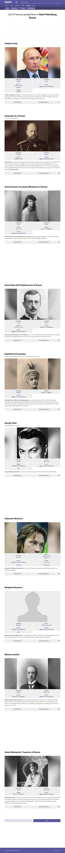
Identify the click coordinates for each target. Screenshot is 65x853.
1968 (49, 556)
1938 (47, 327)
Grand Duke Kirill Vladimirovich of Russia (23, 285)
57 (47, 558)
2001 (19, 466)
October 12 (17, 327)
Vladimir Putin (11, 43)
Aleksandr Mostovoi (14, 518)
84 (24, 466)
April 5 (45, 461)
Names (11, 5)
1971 (46, 392)
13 (23, 794)
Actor (18, 468)
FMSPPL (8, 2)
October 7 (17, 85)
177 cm (45, 562)
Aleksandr (18, 557)
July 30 (45, 789)
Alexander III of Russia (15, 116)
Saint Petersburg (49, 86)
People (6, 5)
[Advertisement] (32, 30)
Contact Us (57, 850)
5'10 (49, 562)
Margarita (18, 625)
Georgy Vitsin (11, 423)
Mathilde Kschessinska (15, 354)
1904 (48, 789)
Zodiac (22, 5)
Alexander (18, 154)
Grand (18, 224)
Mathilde (18, 392)
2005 (19, 629)
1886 (48, 692)
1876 (21, 327)
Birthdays (17, 5)
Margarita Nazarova (13, 587)
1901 (20, 229)
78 (24, 629)
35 (24, 696)
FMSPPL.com (18, 850)
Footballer (18, 565)
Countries (28, 5)
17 (51, 229)
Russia (43, 86)
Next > (46, 820)
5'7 (20, 91)
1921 (19, 696)
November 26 (45, 625)
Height (34, 5)
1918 (46, 229)
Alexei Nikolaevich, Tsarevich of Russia (22, 752)
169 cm (17, 91)
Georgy (18, 461)
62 (52, 327)
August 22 (45, 556)
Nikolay (18, 692)
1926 (50, 625)
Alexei (18, 789)
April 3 (45, 692)
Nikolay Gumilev (12, 654)
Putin (46, 81)
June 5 (17, 229)
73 (19, 87)
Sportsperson (46, 565)
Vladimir (18, 81)
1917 (48, 461)
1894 (21, 158)
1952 (21, 85)
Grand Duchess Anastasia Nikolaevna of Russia (26, 187)
